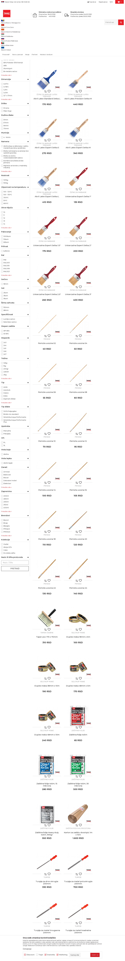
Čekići (46, 710)
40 (6, 67)
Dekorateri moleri (10, 509)
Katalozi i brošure (60, 874)
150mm (6, 336)
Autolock (7, 419)
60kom (6, 271)
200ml (6, 525)
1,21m (5, 118)
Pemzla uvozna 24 (109, 421)
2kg (5, 403)
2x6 (5, 380)
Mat (5, 288)
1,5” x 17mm (8, 124)
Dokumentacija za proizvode (65, 877)
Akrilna (6, 483)
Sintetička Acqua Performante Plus (15, 450)
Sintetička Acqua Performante (15, 446)
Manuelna (7, 459)
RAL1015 (7, 294)
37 (19, 61)
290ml (6, 530)
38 (6, 64)
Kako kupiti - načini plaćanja (101, 867)
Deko (6, 425)
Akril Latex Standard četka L (109, 78)
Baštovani (7, 503)
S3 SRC (6, 362)
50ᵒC (5, 229)
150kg (6, 212)
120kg (6, 209)
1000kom (7, 265)
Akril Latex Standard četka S (47, 78)
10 (4, 241)
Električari (7, 512)
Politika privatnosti (97, 864)
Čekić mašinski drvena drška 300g (78, 715)
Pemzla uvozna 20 (47, 421)
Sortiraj (93, 34)
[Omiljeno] (111, 2)
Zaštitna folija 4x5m (109, 519)
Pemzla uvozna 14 (47, 372)
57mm (6, 151)
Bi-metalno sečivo (10, 100)
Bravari (6, 506)
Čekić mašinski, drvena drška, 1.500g (78, 764)
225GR (6, 400)
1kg (5, 395)
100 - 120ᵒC (8, 220)
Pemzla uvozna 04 (78, 274)
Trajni (40, 955)
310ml (6, 533)
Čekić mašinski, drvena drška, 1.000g (47, 764)
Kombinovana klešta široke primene (13, 190)
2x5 (5, 377)
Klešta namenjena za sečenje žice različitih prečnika (16, 181)
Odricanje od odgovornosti (101, 860)
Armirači (7, 500)
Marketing (63, 955)
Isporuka (93, 870)
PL (4, 471)
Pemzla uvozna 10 (78, 323)
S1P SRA (6, 359)
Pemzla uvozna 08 (47, 323)
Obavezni (30, 955)
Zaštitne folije (109, 515)
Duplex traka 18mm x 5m (78, 470)
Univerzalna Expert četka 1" (78, 176)
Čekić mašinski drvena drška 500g (109, 715)
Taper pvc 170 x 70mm (47, 470)
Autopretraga (83, 34)
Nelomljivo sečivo (10, 351)
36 (6, 61)
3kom (6, 324)
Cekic (6, 579)
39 (19, 64)
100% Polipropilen (10, 440)
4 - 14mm (7, 166)
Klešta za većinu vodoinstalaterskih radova (13, 185)
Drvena (6, 137)
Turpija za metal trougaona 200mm (47, 666)
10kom (6, 268)
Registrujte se (103, 2)
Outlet (6, 573)
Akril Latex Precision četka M (47, 127)
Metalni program (9, 43)
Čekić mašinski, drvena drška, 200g (47, 715)
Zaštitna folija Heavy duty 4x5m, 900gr (109, 569)
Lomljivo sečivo (9, 348)
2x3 (5, 371)
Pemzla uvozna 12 (109, 323)
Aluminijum (8, 97)
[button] (114, 22)
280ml (6, 528)
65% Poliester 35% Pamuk (13, 91)
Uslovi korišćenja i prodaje (100, 857)
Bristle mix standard (11, 443)
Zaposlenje (58, 867)
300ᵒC (6, 226)
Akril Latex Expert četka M (109, 127)
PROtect (7, 560)
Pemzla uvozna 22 (78, 421)
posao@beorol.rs (22, 897)
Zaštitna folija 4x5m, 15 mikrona (46, 569)
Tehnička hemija (9, 49)
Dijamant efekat (10, 428)
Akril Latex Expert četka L (47, 176)
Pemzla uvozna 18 (109, 372)
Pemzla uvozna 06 (109, 274)
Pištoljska (7, 462)
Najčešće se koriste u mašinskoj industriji (15, 195)
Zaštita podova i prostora (47, 612)
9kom (6, 327)
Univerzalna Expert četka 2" (47, 225)
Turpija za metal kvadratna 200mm (78, 666)
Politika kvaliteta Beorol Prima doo (68, 860)
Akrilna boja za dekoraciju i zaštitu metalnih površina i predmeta (16, 176)
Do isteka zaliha (9, 582)
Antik (5, 416)
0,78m (6, 115)
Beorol (3, 30)
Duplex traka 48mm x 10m (78, 519)
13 (4, 250)
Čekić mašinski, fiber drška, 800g (109, 813)
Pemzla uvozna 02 (47, 274)
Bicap (6, 552)
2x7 (5, 383)
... (77, 832)
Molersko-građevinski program (14, 40)
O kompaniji (58, 857)
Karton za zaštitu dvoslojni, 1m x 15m (47, 618)
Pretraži (15, 597)
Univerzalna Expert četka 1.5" (109, 176)
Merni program (8, 46)
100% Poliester (9, 88)
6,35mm (7, 280)
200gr (6, 398)
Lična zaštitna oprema (11, 52)
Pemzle (47, 270)
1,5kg (5, 392)
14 (4, 253)
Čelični (6, 422)
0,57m (6, 113)
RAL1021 (7, 300)
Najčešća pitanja (97, 877)
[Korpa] (120, 3)
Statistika (51, 955)
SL (4, 474)
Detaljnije (27, 949)
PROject (7, 558)
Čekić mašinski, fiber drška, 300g (78, 813)
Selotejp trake (78, 466)
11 (4, 244)
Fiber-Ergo (7, 140)
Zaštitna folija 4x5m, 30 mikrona (78, 569)
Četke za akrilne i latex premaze (47, 75)
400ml (6, 536)
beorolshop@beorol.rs (24, 868)
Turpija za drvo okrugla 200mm (78, 618)
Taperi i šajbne (47, 466)
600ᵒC (6, 232)
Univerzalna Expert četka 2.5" (78, 225)
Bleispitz (7, 555)
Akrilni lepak (8, 492)
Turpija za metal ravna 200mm (109, 666)
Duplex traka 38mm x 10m (109, 470)
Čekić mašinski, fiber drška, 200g (47, 813)
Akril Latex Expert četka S (78, 127)
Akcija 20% (8, 576)
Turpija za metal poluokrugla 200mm (109, 618)
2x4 (5, 374)
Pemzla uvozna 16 (78, 372)
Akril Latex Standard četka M (78, 78)
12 (4, 247)
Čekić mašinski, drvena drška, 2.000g (109, 764)
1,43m (6, 121)
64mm (6, 154)
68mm (6, 339)
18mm (6, 313)
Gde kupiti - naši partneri (63, 870)
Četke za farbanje (78, 172)
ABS (5, 94)
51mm (6, 148)
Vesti (55, 864)
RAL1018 (7, 297)
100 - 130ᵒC (8, 223)
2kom (6, 321)
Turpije (78, 612)
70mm (6, 157)
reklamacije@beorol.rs (24, 882)
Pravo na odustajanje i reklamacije (104, 874)
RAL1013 (7, 291)
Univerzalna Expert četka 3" (109, 225)
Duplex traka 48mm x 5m (47, 519)
